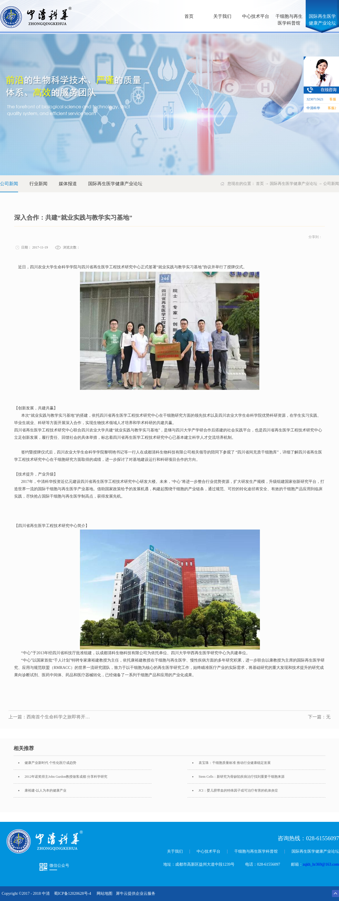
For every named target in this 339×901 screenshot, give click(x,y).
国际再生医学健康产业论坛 (293, 184)
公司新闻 (331, 184)
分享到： (315, 237)
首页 (189, 16)
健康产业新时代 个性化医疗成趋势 (50, 763)
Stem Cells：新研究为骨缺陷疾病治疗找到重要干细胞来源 (241, 777)
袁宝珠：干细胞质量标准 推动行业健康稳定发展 (235, 763)
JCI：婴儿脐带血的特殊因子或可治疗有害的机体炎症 (238, 790)
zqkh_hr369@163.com (321, 864)
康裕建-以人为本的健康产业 (45, 790)
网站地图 (103, 893)
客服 (332, 99)
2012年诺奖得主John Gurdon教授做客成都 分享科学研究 (66, 777)
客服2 (332, 108)
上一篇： (50, 716)
